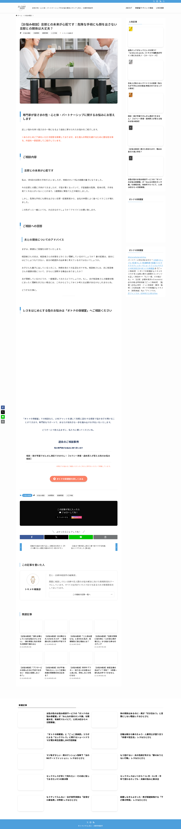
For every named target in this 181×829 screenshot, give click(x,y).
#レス (139, 262)
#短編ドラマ (156, 262)
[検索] (163, 1)
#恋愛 (134, 262)
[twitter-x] (154, 1)
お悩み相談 (26, 33)
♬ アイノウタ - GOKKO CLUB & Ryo (143, 293)
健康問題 (45, 33)
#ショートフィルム (150, 265)
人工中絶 (54, 33)
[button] (32, 537)
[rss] (160, 1)
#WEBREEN (135, 268)
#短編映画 (146, 262)
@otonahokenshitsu (137, 257)
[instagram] (157, 1)
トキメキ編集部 (33, 589)
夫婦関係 (36, 33)
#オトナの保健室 (147, 268)
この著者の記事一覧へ (82, 594)
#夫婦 (155, 260)
